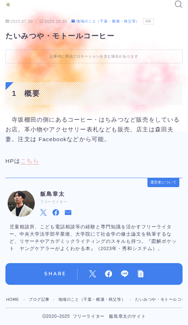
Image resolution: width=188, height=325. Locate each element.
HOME (12, 299)
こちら (29, 161)
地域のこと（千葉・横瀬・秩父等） (105, 21)
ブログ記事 (39, 299)
